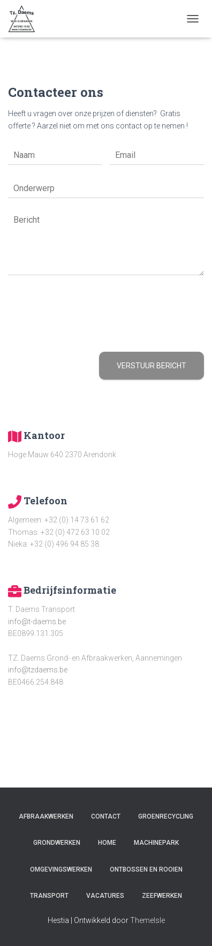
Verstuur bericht (151, 365)
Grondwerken (56, 842)
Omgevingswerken (61, 869)
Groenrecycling (165, 816)
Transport (49, 895)
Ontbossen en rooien (146, 869)
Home (107, 842)
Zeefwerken (162, 895)
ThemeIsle (147, 920)
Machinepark (156, 842)
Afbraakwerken (46, 816)
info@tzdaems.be (37, 669)
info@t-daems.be (37, 621)
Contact (105, 816)
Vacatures (105, 895)
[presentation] (89, 334)
